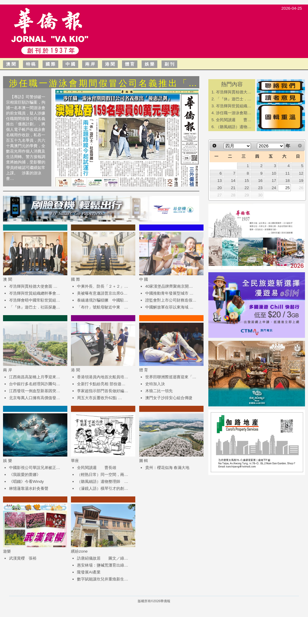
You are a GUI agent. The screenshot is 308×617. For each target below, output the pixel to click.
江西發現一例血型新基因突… (34, 391)
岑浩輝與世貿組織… (233, 106)
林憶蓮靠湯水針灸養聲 (28, 488)
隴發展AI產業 (89, 572)
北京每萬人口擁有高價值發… (34, 398)
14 (233, 180)
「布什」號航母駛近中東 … (102, 307)
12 (301, 173)
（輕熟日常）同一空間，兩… (102, 474)
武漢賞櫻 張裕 (23, 558)
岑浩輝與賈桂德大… (233, 92)
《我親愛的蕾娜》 (24, 474)
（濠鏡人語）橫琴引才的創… (102, 488)
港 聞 (110, 64)
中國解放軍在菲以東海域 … (169, 307)
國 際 (50, 64)
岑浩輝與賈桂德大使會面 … (33, 286)
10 (274, 173)
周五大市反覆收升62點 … (99, 398)
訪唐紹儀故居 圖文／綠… (102, 558)
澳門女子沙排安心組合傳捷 (168, 398)
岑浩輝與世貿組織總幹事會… (34, 293)
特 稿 (31, 64)
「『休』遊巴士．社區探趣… (34, 307)
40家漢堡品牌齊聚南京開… (169, 286)
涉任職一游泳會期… (233, 113)
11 (287, 173)
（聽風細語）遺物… (233, 126)
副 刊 (169, 64)
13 (219, 180)
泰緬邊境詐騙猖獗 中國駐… (102, 300)
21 (233, 188)
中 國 (70, 64)
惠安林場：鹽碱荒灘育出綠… (102, 565)
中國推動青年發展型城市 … (169, 293)
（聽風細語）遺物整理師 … (102, 481)
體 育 (130, 64)
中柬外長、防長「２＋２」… (102, 286)
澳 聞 (11, 64)
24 (274, 188)
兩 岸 (90, 64)
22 (247, 188)
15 (247, 180)
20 (219, 188)
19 (301, 180)
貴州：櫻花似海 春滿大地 (167, 467)
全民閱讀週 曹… (233, 120)
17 (274, 180)
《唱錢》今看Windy (26, 481)
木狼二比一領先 (159, 391)
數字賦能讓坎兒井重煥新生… (102, 579)
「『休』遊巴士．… (233, 99)
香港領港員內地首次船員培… (102, 377)
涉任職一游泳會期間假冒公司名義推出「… (103, 83)
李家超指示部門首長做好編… (102, 391)
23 (260, 188)
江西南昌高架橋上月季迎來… (34, 377)
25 (287, 188)
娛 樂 (149, 64)
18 (287, 180)
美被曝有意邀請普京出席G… (102, 293)
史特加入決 (155, 384)
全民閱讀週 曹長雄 (96, 467)
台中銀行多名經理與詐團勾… (34, 384)
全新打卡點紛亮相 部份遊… (101, 384)
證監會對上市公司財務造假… (170, 300)
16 (260, 180)
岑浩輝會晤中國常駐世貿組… (34, 300)
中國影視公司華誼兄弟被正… (34, 467)
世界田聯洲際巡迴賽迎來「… (170, 377)
